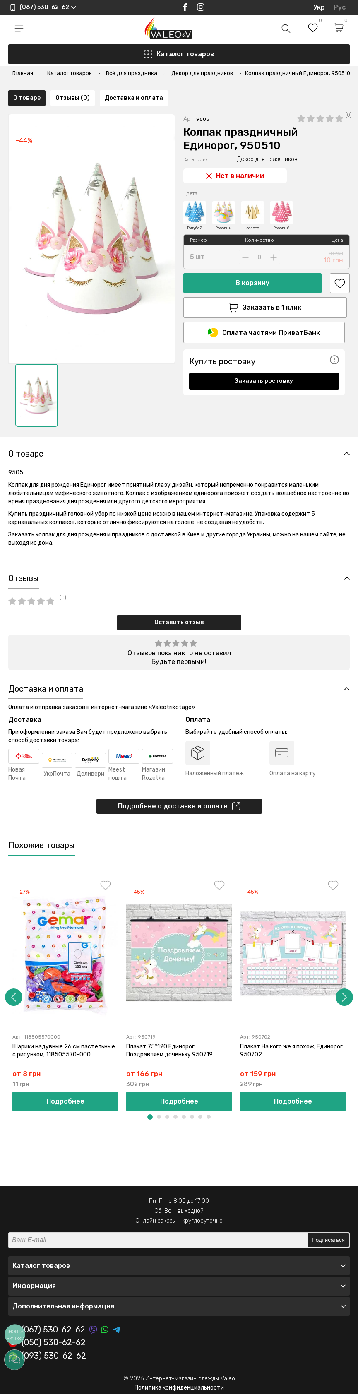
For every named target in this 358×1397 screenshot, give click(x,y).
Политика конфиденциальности (179, 1390)
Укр (319, 7)
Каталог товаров (179, 54)
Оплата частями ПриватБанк (264, 308)
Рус (340, 7)
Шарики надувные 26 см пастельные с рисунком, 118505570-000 (63, 1052)
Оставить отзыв (179, 623)
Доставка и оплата (134, 418)
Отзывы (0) (72, 418)
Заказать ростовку (264, 357)
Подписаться (328, 1243)
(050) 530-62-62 (47, 1346)
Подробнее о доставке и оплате (179, 808)
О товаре (27, 418)
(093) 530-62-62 (47, 1359)
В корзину (252, 259)
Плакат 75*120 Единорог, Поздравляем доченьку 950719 (169, 1052)
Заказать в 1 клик (264, 284)
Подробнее (65, 1104)
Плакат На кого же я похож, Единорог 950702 (291, 1052)
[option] (36, 371)
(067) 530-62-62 (46, 1333)
